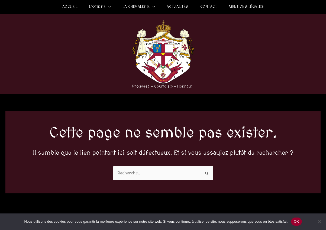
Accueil (70, 7)
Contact (208, 7)
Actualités (177, 7)
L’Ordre (100, 7)
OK (296, 221)
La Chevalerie (138, 7)
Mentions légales (246, 7)
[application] (108, 7)
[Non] (319, 221)
